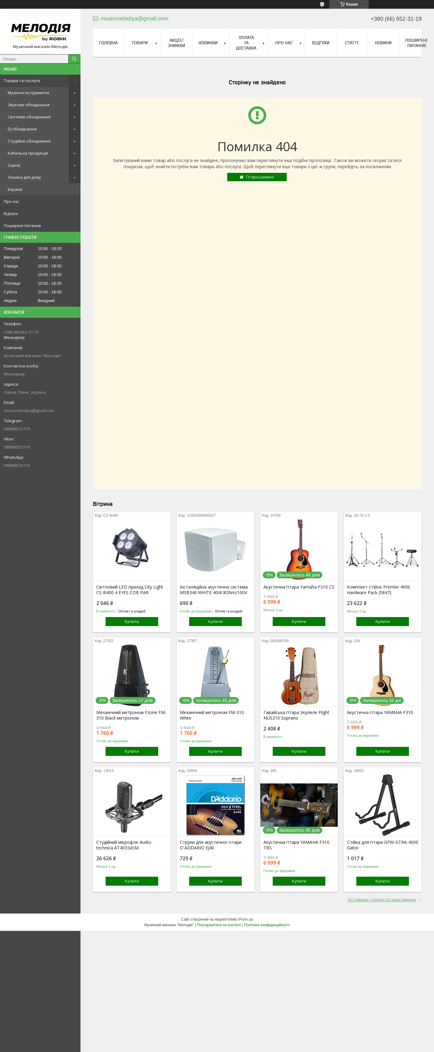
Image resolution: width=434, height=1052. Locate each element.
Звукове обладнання (29, 104)
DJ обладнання (22, 129)
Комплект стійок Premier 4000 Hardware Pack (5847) (378, 589)
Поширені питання (22, 225)
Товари (140, 42)
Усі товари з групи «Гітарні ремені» (382, 899)
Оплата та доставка (246, 42)
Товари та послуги (22, 80)
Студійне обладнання (29, 141)
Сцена (14, 165)
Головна (108, 42)
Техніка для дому (24, 177)
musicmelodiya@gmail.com (29, 410)
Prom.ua (246, 919)
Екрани (15, 189)
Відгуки (11, 213)
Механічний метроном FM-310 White (212, 715)
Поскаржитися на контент (219, 925)
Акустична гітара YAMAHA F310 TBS (296, 845)
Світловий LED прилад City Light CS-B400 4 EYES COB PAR (129, 589)
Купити (132, 621)
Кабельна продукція (28, 153)
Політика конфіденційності (267, 925)
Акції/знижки (176, 43)
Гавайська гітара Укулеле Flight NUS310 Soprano (296, 715)
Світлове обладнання (29, 117)
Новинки (208, 42)
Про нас (11, 201)
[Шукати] (74, 59)
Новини (383, 42)
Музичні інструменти (28, 92)
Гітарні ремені (260, 177)
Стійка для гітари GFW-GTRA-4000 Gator (382, 845)
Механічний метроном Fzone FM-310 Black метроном (131, 715)
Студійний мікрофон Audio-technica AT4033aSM (124, 845)
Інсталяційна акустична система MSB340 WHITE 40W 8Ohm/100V (214, 589)
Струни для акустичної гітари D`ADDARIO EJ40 (210, 845)
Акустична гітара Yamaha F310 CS (298, 587)
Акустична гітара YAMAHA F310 (380, 712)
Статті (352, 42)
